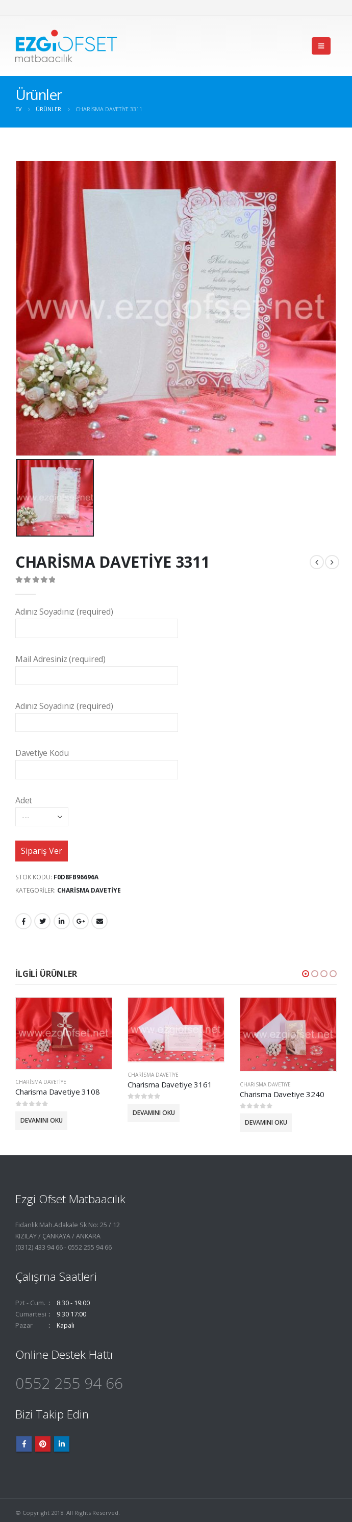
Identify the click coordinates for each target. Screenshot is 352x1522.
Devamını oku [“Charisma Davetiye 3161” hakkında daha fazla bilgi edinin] (154, 1112)
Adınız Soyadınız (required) (96, 619)
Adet (41, 808)
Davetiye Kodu (96, 760)
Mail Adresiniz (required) (96, 666)
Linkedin (61, 1444)
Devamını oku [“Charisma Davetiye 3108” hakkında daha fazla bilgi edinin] (41, 1119)
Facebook (23, 921)
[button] (305, 974)
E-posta (99, 921)
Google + (80, 921)
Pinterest (43, 1444)
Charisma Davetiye (89, 890)
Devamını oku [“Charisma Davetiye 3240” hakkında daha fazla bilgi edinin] (266, 1122)
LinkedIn (62, 921)
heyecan (42, 921)
